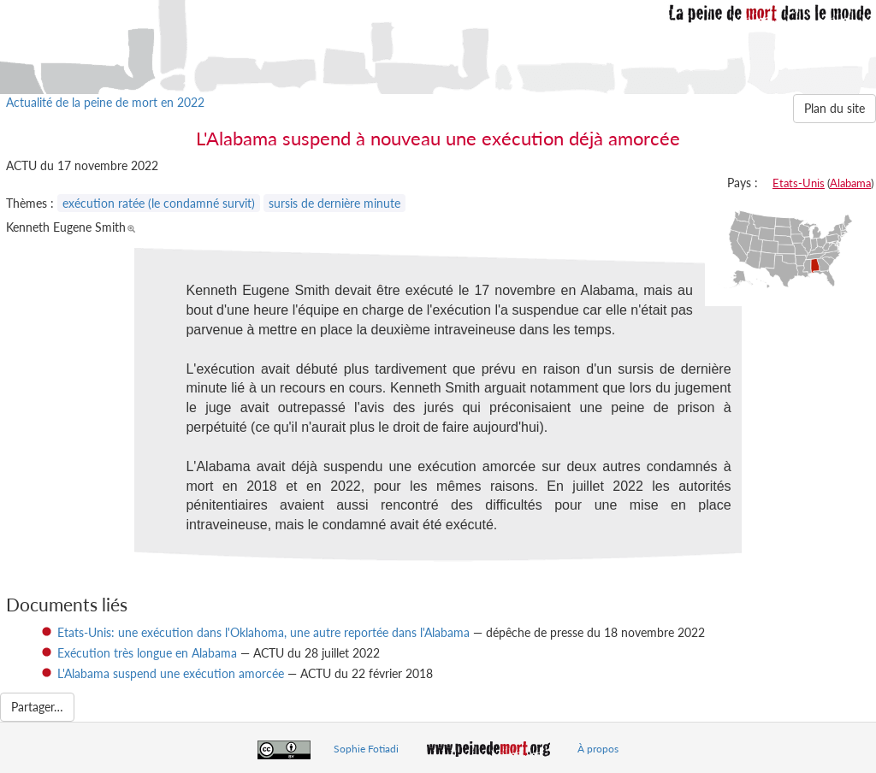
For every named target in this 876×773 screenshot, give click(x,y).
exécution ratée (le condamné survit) (158, 203)
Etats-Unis (798, 183)
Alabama (850, 183)
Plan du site (834, 108)
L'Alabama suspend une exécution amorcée (170, 673)
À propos (598, 748)
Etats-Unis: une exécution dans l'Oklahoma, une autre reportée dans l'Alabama (263, 632)
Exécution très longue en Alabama (147, 653)
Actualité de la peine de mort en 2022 (105, 102)
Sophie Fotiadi (366, 748)
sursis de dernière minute (334, 203)
